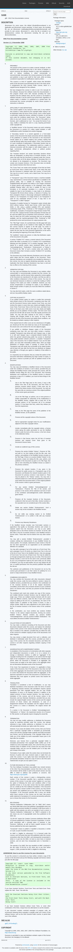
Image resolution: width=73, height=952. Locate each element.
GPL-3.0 (30, 948)
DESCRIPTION (7, 22)
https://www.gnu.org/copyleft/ (18, 774)
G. (10, 436)
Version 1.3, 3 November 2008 (13, 42)
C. (10, 409)
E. (10, 420)
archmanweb (25, 945)
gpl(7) (6, 923)
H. (10, 445)
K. (10, 485)
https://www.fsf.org (10, 932)
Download (67, 6)
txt (63, 50)
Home (24, 3)
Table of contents (60, 46)
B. (10, 395)
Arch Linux (10, 3)
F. (10, 426)
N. (10, 512)
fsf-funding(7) (13, 923)
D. (10, 415)
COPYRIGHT (6, 928)
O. (10, 520)
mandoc (35, 945)
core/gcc (58, 23)
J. (10, 467)
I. (10, 449)
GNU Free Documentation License (15, 38)
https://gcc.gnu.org (61, 32)
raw (66, 50)
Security (61, 3)
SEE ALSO (5, 920)
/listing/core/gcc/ (61, 43)
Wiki (47, 3)
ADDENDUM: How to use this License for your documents (23, 853)
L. (10, 497)
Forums (40, 3)
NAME (3, 15)
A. (10, 381)
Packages (32, 3)
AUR (68, 3)
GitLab (54, 3)
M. (11, 505)
